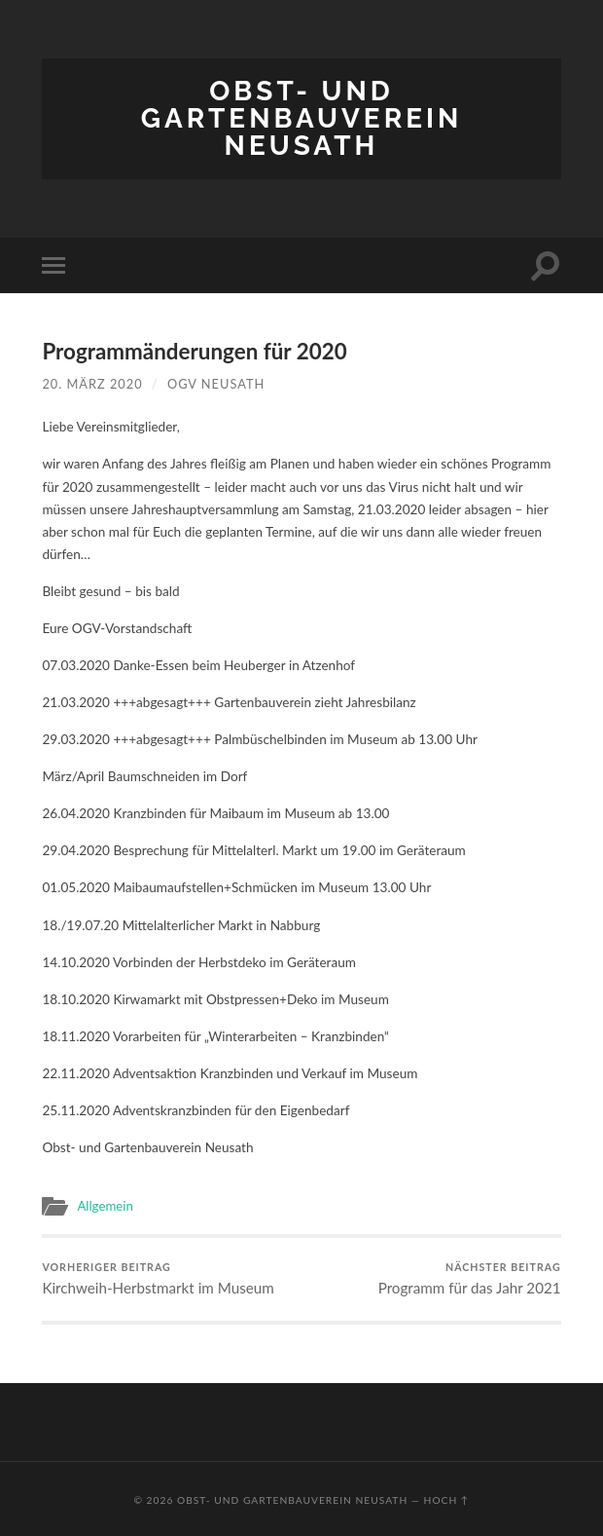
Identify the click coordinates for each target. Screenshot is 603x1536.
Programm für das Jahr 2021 (469, 1277)
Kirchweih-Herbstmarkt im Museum (157, 1277)
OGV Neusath (216, 384)
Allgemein (105, 1206)
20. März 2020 (92, 384)
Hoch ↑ (447, 1500)
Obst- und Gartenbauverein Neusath (301, 118)
